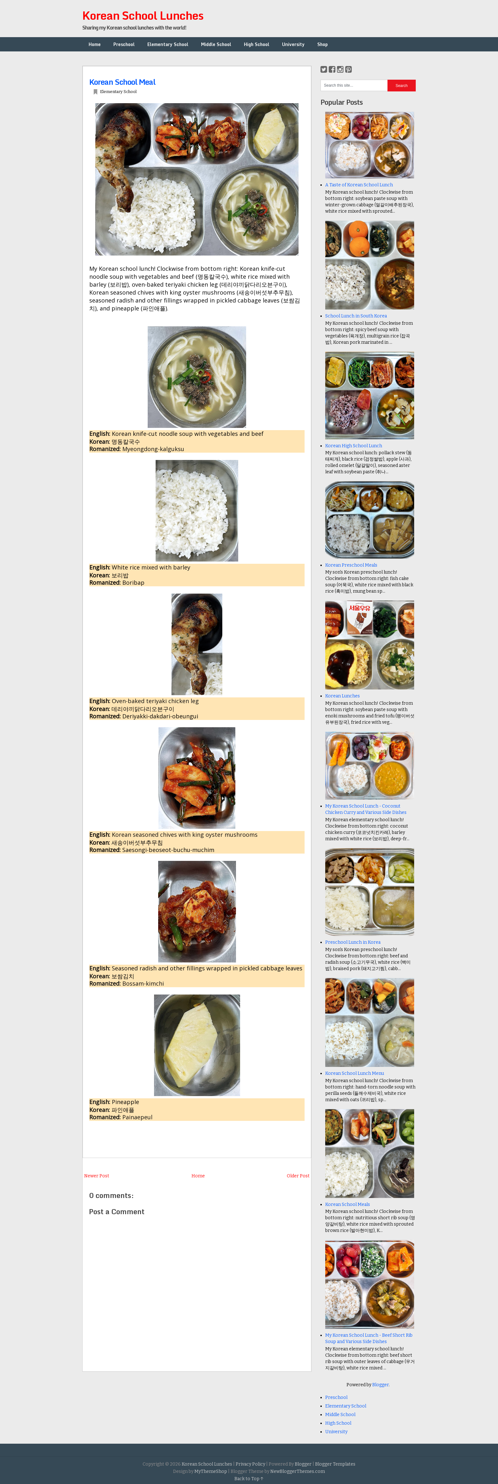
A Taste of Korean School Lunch (359, 185)
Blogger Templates (335, 1464)
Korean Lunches (342, 696)
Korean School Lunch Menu (354, 1073)
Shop (322, 44)
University (293, 44)
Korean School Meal (122, 82)
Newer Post (96, 1176)
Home (95, 44)
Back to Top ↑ (249, 1478)
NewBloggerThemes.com (297, 1471)
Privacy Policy (250, 1464)
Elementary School (167, 44)
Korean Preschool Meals (351, 565)
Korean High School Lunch (353, 446)
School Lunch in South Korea (356, 316)
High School (256, 44)
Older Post (298, 1176)
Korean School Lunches (142, 15)
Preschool (124, 44)
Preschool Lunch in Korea (352, 942)
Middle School (216, 44)
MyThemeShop (210, 1471)
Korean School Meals (347, 1204)
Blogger (380, 1385)
